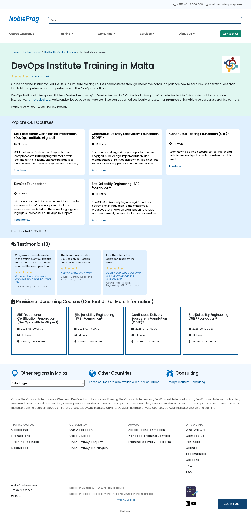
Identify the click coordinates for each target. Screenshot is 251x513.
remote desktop (39, 100)
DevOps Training (32, 51)
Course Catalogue (21, 34)
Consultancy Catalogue (88, 448)
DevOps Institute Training (93, 51)
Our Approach (81, 430)
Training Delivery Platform (149, 442)
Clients (191, 448)
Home (16, 51)
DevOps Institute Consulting (185, 382)
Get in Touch (232, 504)
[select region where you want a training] (48, 383)
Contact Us (230, 34)
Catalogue (19, 430)
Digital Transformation (146, 430)
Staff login (125, 510)
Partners (193, 442)
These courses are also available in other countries (124, 382)
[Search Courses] (145, 20)
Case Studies (79, 436)
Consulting (105, 34)
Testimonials (196, 454)
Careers (192, 460)
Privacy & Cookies (125, 499)
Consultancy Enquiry (86, 442)
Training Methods (25, 442)
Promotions (20, 436)
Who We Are (196, 430)
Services (146, 34)
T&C (189, 472)
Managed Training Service (149, 436)
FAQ (189, 466)
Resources (19, 448)
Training (65, 34)
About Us (185, 34)
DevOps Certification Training (60, 51)
